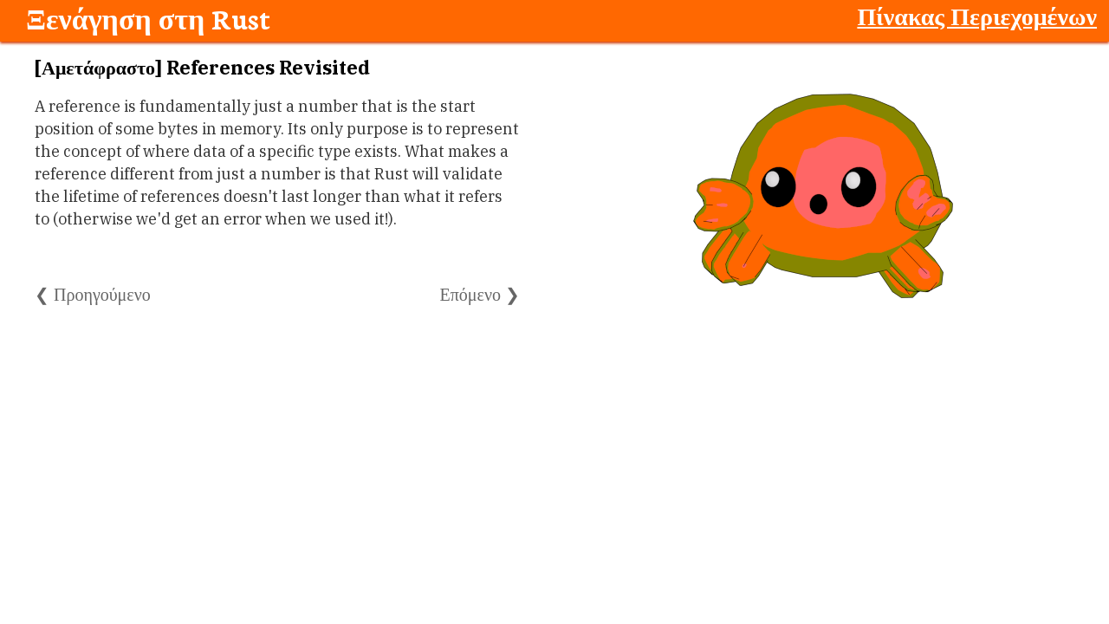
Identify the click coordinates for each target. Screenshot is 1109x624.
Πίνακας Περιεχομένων (977, 15)
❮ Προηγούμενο (93, 294)
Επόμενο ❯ (480, 294)
